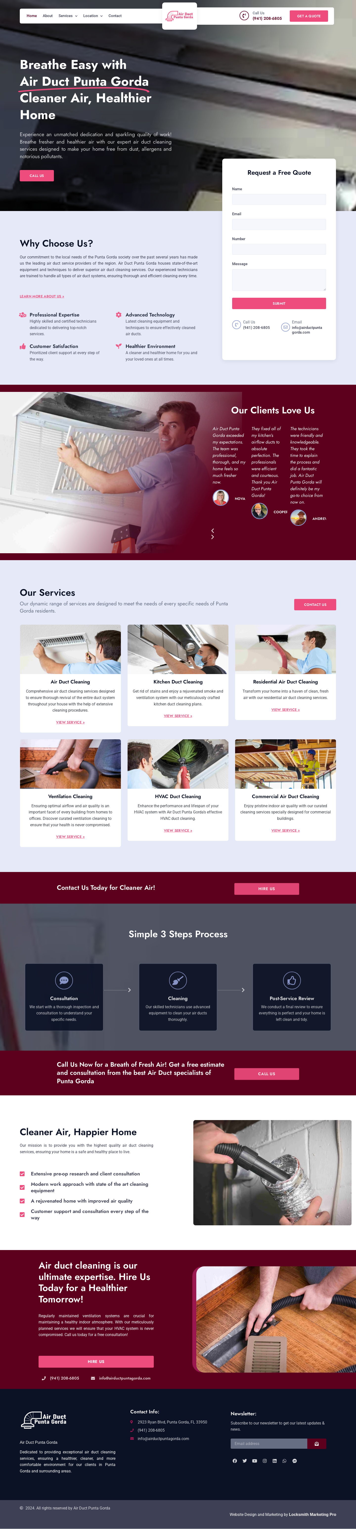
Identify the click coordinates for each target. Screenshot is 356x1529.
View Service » (70, 722)
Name (237, 189)
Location (93, 16)
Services (68, 16)
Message (239, 264)
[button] (268, 531)
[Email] (285, 327)
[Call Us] (244, 15)
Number (238, 239)
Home (32, 16)
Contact (115, 16)
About (48, 16)
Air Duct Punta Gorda (38, 1442)
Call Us (259, 13)
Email (236, 214)
